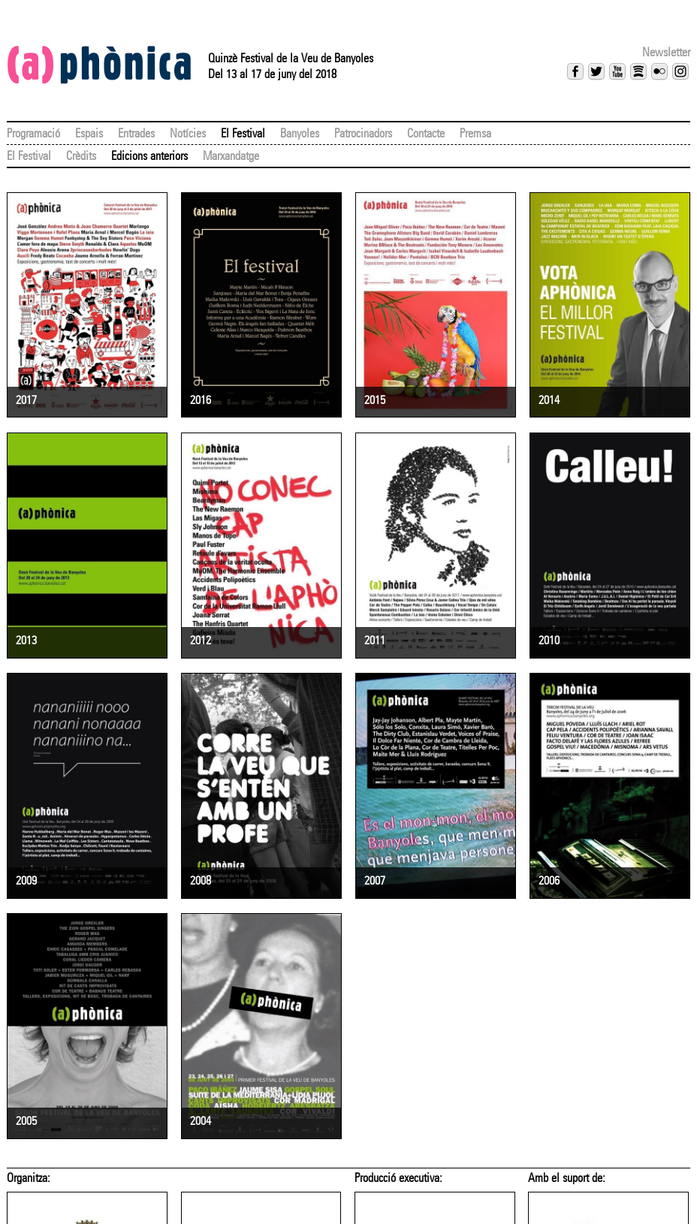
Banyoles (299, 133)
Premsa (475, 133)
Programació (33, 133)
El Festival (243, 133)
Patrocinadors (363, 133)
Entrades (136, 133)
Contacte (426, 133)
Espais (89, 133)
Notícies (188, 133)
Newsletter (666, 52)
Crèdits (81, 156)
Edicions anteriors (149, 156)
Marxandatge (231, 156)
